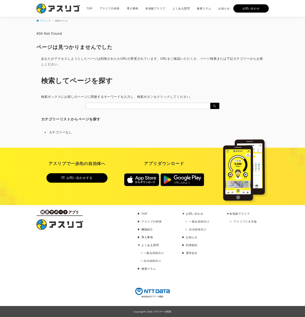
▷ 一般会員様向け (197, 221)
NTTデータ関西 (163, 311)
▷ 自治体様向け (195, 229)
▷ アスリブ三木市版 (243, 221)
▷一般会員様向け (152, 253)
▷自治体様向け (151, 260)
